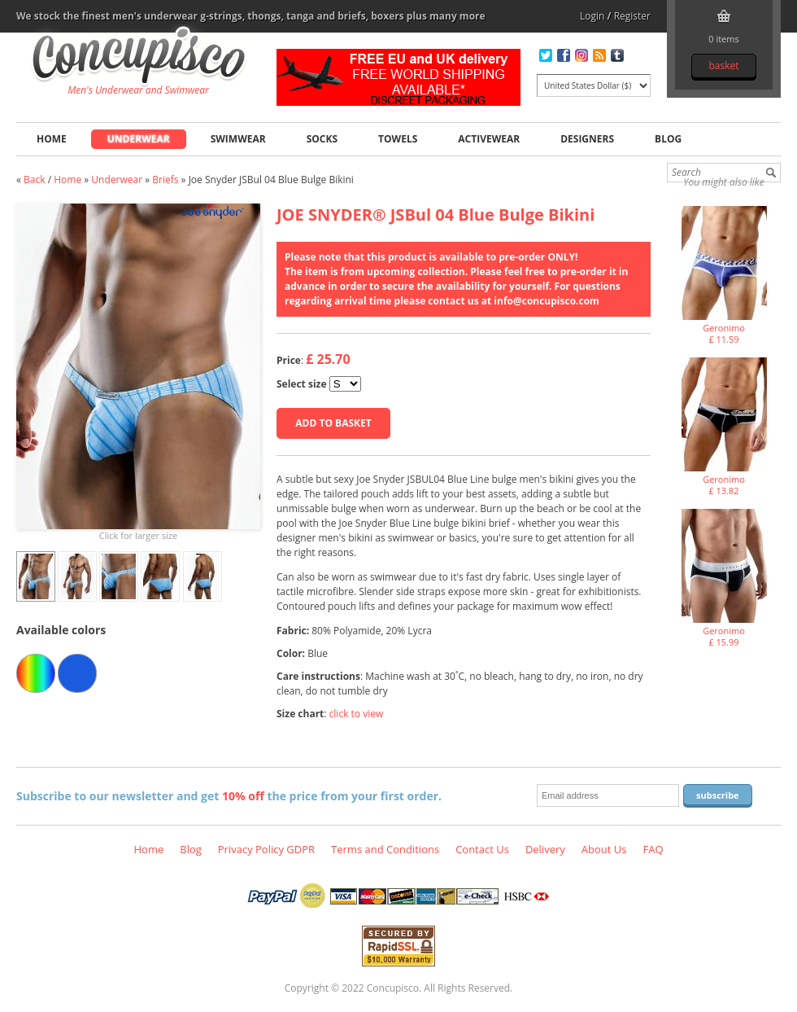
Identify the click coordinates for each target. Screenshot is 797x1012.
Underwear (138, 139)
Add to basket (333, 423)
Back (34, 179)
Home (52, 139)
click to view (356, 714)
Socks (322, 139)
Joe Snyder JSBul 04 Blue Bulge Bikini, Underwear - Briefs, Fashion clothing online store (138, 57)
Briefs (165, 179)
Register (632, 16)
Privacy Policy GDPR (266, 849)
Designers (587, 139)
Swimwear (238, 139)
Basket (723, 65)
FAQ (652, 849)
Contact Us (482, 849)
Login (592, 16)
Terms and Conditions (385, 849)
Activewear (489, 139)
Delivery (545, 849)
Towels (397, 139)
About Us (604, 849)
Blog (668, 139)
